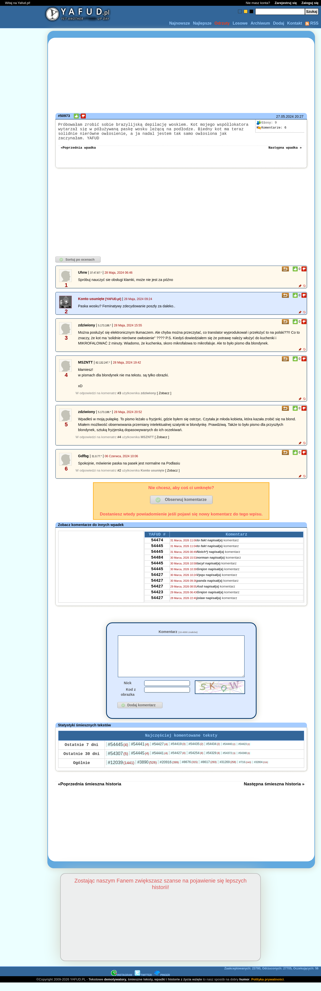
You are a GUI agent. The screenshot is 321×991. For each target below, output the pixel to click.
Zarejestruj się (286, 3)
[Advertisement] (22, 495)
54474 (157, 541)
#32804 (261, 770)
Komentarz (177, 631)
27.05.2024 (285, 116)
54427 (157, 582)
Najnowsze (179, 23)
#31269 (228, 770)
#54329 (213, 761)
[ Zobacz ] (164, 392)
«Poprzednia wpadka (78, 146)
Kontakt (294, 23)
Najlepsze (202, 23)
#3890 (147, 770)
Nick (127, 690)
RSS (311, 23)
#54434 (213, 752)
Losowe (240, 23)
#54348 (244, 761)
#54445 (118, 752)
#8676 (190, 770)
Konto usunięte (91, 298)
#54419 (178, 752)
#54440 (229, 751)
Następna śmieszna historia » (274, 791)
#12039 (121, 770)
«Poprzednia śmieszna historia (89, 791)
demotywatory (115, 987)
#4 (119, 436)
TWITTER (143, 983)
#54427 (160, 752)
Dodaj (278, 23)
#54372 (229, 761)
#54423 (244, 752)
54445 (157, 548)
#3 (119, 392)
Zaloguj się (309, 3)
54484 (157, 561)
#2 (119, 470)
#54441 (140, 752)
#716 (245, 770)
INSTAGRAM (121, 983)
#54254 (196, 761)
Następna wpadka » (285, 146)
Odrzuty (221, 23)
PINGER (162, 983)
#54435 (196, 752)
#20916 (169, 770)
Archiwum (260, 23)
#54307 (118, 761)
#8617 (208, 770)
